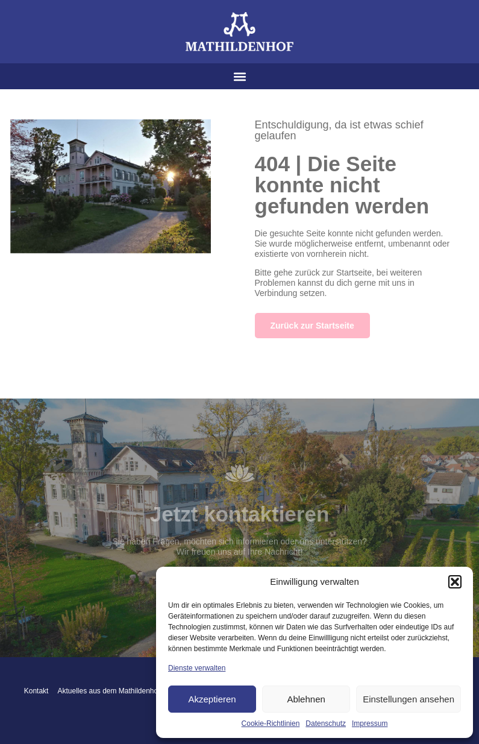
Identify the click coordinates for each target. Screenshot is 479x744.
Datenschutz (325, 723)
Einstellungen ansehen (408, 699)
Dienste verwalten (196, 668)
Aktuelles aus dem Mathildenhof (108, 691)
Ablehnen (306, 699)
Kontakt (36, 691)
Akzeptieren (212, 699)
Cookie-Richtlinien (271, 723)
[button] (455, 582)
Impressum (369, 723)
